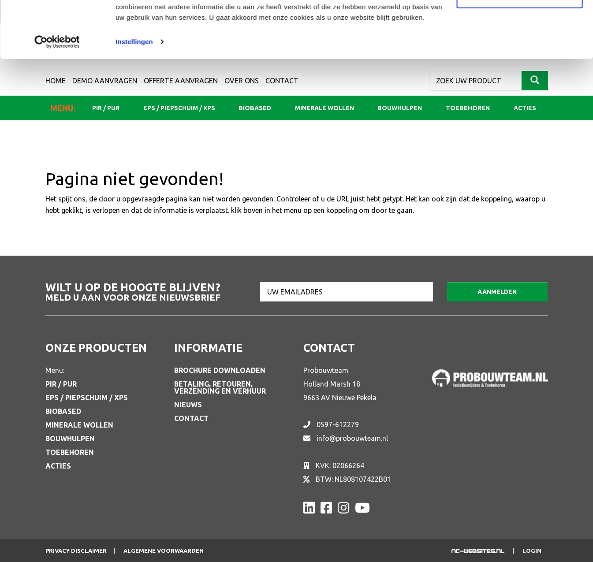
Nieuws (188, 404)
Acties (58, 465)
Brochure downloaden (219, 370)
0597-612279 (338, 424)
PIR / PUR (61, 383)
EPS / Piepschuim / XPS (86, 397)
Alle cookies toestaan (519, 23)
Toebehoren (69, 452)
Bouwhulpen (70, 438)
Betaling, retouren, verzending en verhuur (220, 387)
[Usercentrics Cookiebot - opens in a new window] (57, 98)
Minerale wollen (79, 424)
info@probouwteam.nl (352, 438)
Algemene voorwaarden (163, 551)
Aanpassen (520, 52)
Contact (191, 418)
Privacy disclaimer (76, 551)
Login (531, 551)
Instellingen (134, 98)
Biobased (63, 411)
